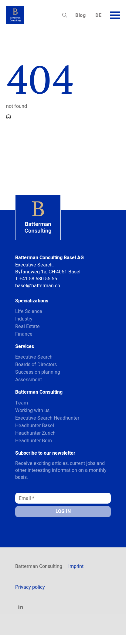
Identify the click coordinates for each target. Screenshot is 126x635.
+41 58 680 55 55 (38, 278)
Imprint (75, 566)
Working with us (32, 410)
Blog (80, 15)
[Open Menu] (115, 15)
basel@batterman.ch (37, 285)
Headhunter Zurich (35, 433)
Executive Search (34, 356)
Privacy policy (30, 587)
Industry (23, 318)
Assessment (28, 379)
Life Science (28, 311)
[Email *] (63, 498)
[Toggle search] (64, 15)
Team (21, 402)
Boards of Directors (36, 364)
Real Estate (27, 326)
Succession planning (37, 372)
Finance (23, 333)
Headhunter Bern (33, 440)
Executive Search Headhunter (47, 417)
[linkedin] (20, 607)
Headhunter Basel (34, 425)
